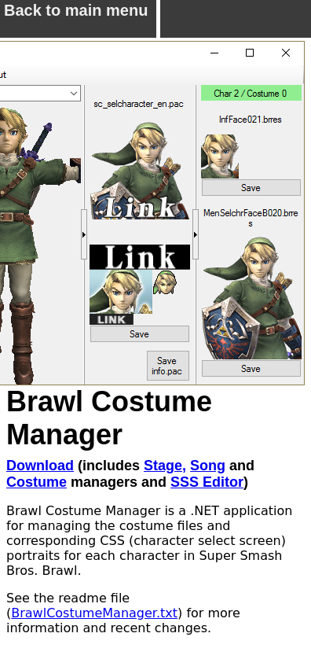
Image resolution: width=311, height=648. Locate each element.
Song (207, 465)
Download (40, 465)
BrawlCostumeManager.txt (94, 613)
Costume (36, 482)
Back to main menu (76, 16)
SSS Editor (206, 482)
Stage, (165, 465)
